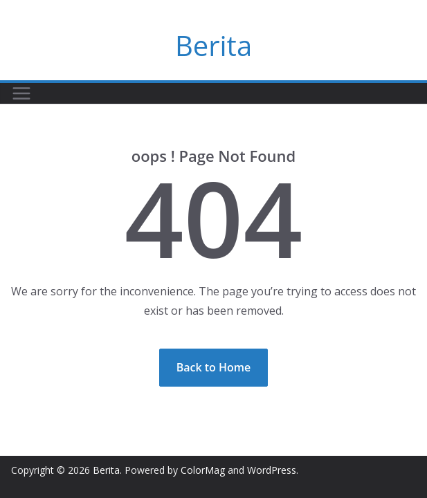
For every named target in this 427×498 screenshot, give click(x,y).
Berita (213, 45)
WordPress (271, 470)
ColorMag (203, 470)
